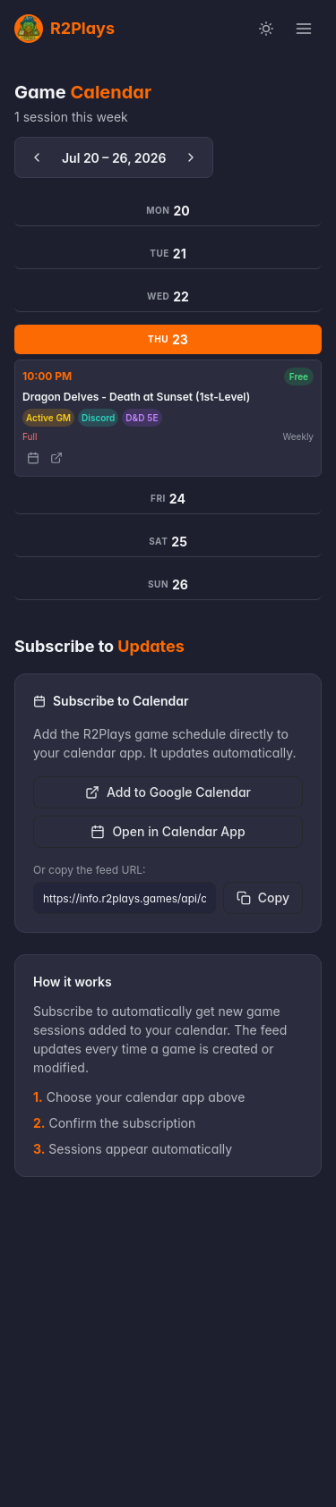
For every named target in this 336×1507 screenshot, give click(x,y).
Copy (263, 897)
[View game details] (56, 458)
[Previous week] (36, 157)
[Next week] (191, 157)
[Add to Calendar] (33, 458)
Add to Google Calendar (168, 792)
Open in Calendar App (167, 831)
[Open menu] (304, 29)
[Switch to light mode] (266, 29)
